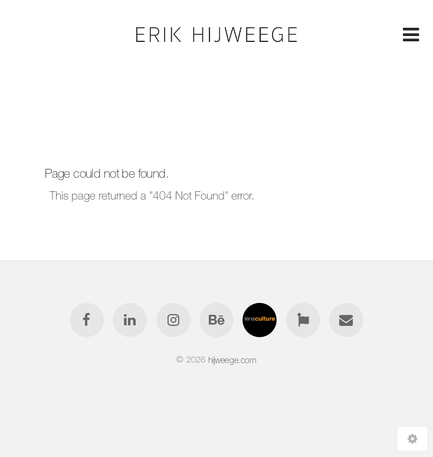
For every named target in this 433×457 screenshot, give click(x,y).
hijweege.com (232, 359)
